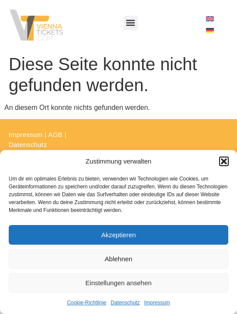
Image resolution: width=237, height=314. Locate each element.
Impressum (157, 303)
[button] (224, 161)
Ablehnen (118, 259)
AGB (55, 134)
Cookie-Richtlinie (86, 303)
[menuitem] (210, 19)
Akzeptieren (118, 235)
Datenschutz (125, 303)
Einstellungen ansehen (119, 283)
